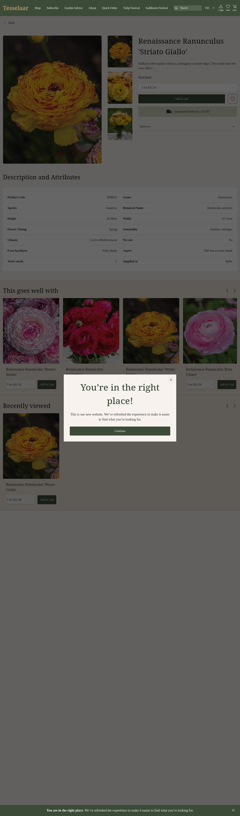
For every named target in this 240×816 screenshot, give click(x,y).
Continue (120, 431)
